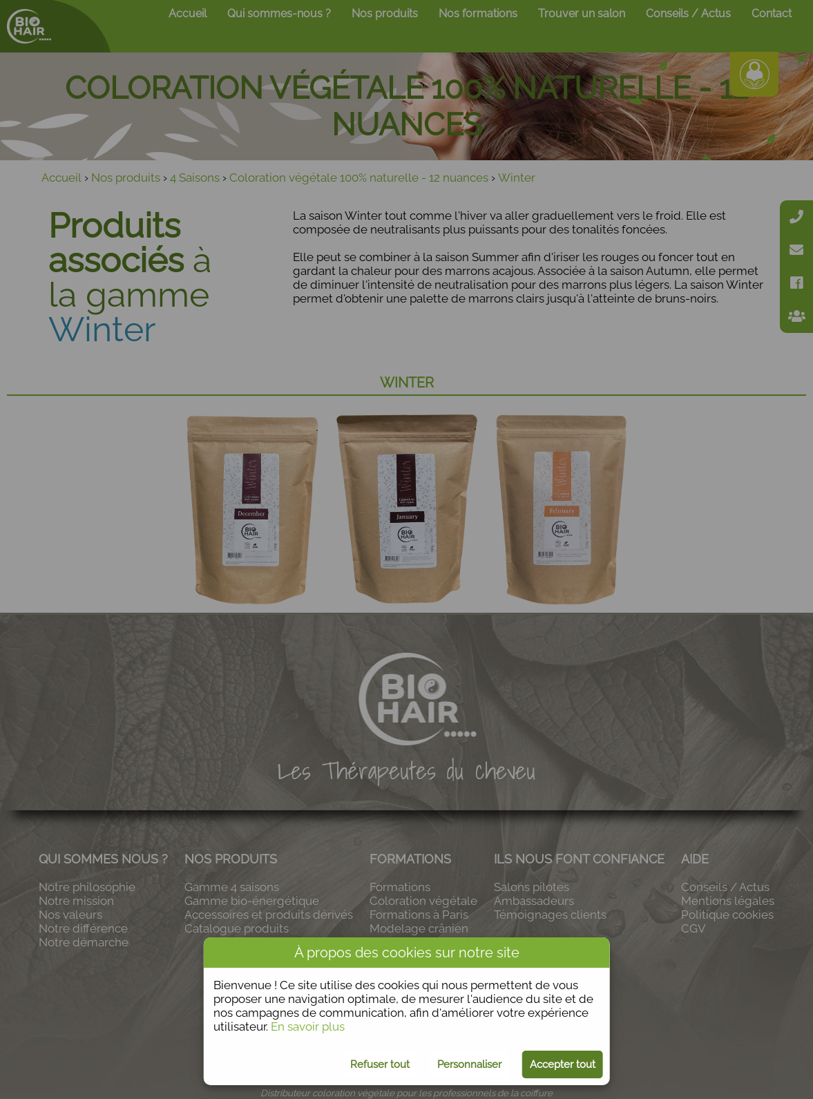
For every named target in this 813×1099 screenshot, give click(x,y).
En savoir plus (308, 1026)
